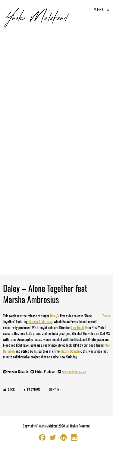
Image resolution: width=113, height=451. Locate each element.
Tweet (106, 315)
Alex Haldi (77, 327)
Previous (32, 389)
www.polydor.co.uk (74, 371)
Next (54, 389)
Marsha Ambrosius (40, 321)
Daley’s (54, 315)
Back (9, 389)
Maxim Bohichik (71, 351)
